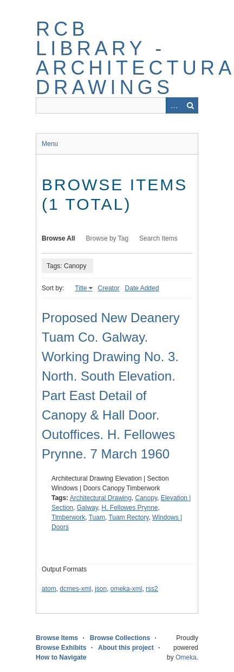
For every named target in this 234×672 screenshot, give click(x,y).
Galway (87, 507)
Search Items (158, 238)
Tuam (97, 517)
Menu (50, 144)
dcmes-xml (75, 589)
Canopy (146, 498)
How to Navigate (61, 657)
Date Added (142, 288)
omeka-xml (126, 589)
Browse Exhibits (61, 647)
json (101, 589)
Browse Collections (120, 638)
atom (49, 589)
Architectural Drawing (101, 498)
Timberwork (68, 517)
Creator (109, 288)
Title (81, 288)
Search (190, 105)
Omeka (186, 657)
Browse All (58, 238)
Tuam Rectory (128, 517)
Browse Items (57, 638)
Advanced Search (174, 105)
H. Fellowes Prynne (130, 507)
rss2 (152, 589)
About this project (126, 647)
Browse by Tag (107, 238)
